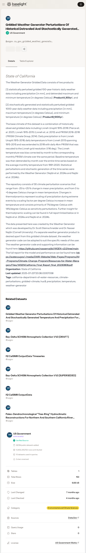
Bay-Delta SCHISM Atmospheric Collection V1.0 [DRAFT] (37, 336)
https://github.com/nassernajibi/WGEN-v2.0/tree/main (49, 248)
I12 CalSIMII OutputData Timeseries (25, 356)
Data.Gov (73, 517)
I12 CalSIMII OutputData (19, 394)
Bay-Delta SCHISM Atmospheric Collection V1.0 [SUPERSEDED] (41, 375)
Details (11, 61)
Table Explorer (26, 61)
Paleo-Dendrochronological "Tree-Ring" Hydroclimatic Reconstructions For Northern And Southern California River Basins (39, 418)
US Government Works (67, 542)
